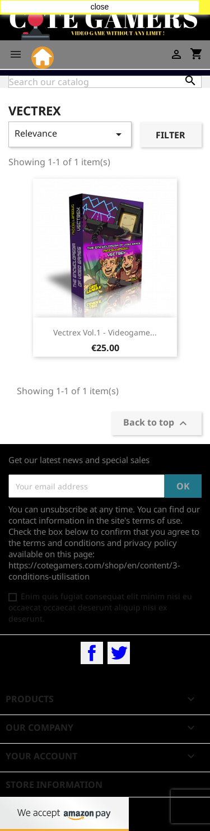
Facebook (92, 653)
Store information (54, 784)
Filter (170, 135)
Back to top (156, 424)
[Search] (105, 82)
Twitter (119, 653)
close (100, 6)
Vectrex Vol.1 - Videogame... (105, 332)
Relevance (70, 134)
